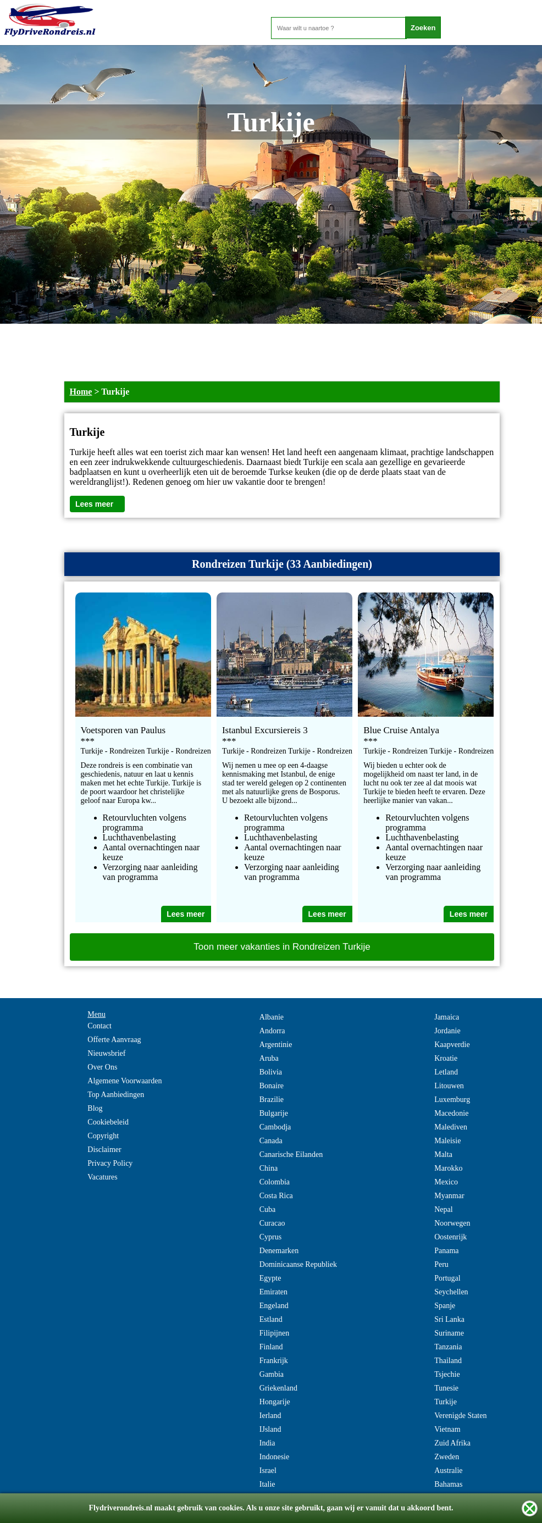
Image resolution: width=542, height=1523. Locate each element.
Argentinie (275, 1044)
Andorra (272, 1031)
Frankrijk (273, 1360)
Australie (448, 1470)
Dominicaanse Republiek (298, 1264)
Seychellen (451, 1292)
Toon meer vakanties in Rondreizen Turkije (281, 947)
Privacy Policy (109, 1163)
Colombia (274, 1182)
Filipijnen (274, 1333)
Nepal (443, 1209)
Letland (446, 1072)
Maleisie (447, 1141)
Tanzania (448, 1347)
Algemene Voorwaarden (124, 1081)
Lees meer (94, 504)
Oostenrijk (450, 1237)
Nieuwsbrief (106, 1053)
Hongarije (274, 1402)
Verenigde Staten (460, 1415)
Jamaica (446, 1017)
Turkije (445, 1402)
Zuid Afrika (452, 1443)
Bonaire (271, 1086)
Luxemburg (452, 1099)
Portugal (447, 1278)
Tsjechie (447, 1374)
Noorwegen (452, 1223)
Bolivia (270, 1072)
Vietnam (447, 1429)
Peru (441, 1264)
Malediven (450, 1127)
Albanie (271, 1017)
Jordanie (447, 1031)
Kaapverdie (452, 1044)
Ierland (270, 1415)
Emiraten (273, 1292)
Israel (267, 1470)
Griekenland (278, 1388)
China (268, 1168)
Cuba (267, 1209)
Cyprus (270, 1237)
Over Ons (102, 1067)
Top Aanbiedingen (115, 1094)
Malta (443, 1154)
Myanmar (449, 1196)
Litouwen (449, 1086)
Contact (99, 1026)
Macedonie (451, 1113)
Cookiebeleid (108, 1122)
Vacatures (102, 1177)
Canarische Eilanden (291, 1154)
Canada (271, 1141)
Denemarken (279, 1251)
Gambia (271, 1374)
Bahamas (448, 1484)
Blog (94, 1108)
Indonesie (274, 1457)
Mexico (446, 1182)
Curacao (272, 1223)
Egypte (270, 1278)
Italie (267, 1484)
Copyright (103, 1136)
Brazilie (271, 1099)
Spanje (444, 1306)
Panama (446, 1251)
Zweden (446, 1457)
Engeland (274, 1306)
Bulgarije (273, 1113)
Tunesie (446, 1388)
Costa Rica (276, 1196)
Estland (271, 1319)
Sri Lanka (449, 1319)
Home (81, 391)
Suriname (449, 1333)
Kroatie (445, 1058)
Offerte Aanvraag (114, 1039)
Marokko (448, 1168)
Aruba (269, 1058)
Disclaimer (104, 1149)
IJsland (270, 1429)
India (267, 1443)
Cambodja (275, 1127)
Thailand (448, 1360)
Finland (271, 1347)
